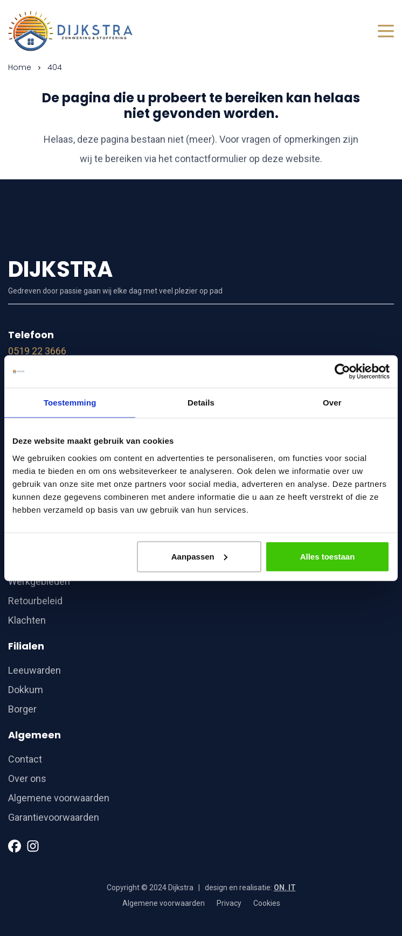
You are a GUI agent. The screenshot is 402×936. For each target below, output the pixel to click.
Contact (25, 759)
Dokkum (25, 689)
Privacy (229, 903)
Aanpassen (199, 556)
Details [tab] (201, 402)
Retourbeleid (35, 600)
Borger (22, 709)
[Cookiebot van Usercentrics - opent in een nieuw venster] (342, 372)
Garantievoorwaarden (53, 817)
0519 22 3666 (37, 351)
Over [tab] (332, 402)
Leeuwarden (34, 670)
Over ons (27, 778)
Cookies (266, 903)
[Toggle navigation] (386, 31)
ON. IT (285, 887)
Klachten (27, 620)
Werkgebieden (39, 581)
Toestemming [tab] (70, 402)
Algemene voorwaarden (58, 798)
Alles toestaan (327, 556)
